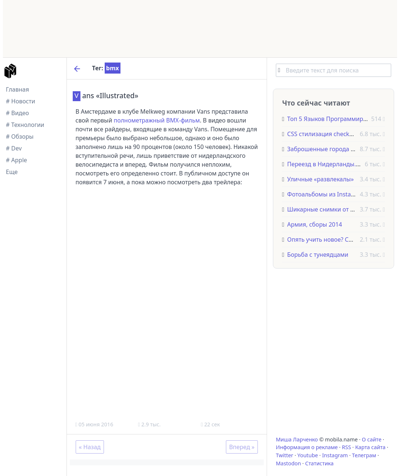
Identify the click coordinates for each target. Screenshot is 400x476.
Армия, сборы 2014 (314, 224)
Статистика (319, 463)
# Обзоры (19, 136)
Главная (17, 89)
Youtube (308, 455)
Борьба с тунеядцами (317, 255)
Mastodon (288, 463)
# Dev (14, 148)
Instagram (335, 455)
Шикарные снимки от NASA (326, 209)
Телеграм (364, 455)
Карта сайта (370, 447)
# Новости (20, 101)
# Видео (17, 113)
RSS (346, 447)
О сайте (371, 439)
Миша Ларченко (297, 439)
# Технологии (25, 125)
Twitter (284, 455)
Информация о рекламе (307, 447)
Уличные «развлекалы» (320, 179)
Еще (12, 172)
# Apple (16, 160)
